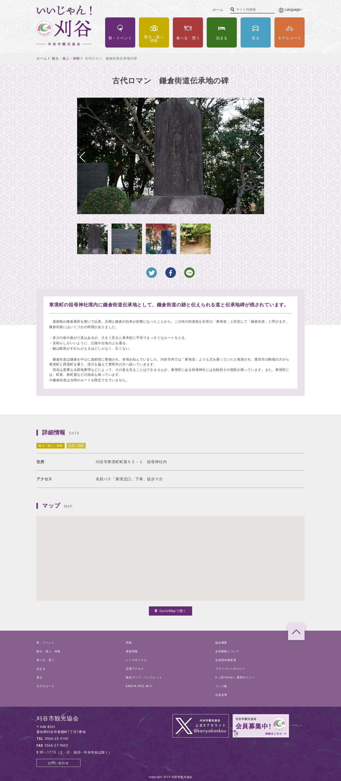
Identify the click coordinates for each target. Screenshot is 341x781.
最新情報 (132, 651)
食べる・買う (45, 660)
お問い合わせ (58, 763)
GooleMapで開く (170, 611)
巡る (39, 677)
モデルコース (45, 686)
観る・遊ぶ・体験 (66, 58)
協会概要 (221, 642)
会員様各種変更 (225, 660)
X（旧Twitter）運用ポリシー (235, 677)
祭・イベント (45, 642)
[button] (258, 157)
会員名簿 (221, 695)
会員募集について (227, 651)
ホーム (218, 10)
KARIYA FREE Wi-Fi (139, 686)
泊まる (40, 668)
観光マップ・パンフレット (144, 677)
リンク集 (221, 686)
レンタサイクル (136, 660)
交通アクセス (135, 668)
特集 (129, 642)
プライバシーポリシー (230, 668)
